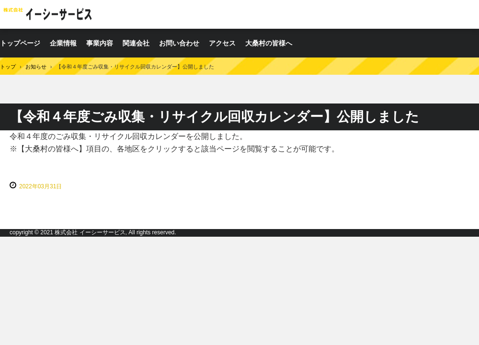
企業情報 (63, 43)
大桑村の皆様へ (268, 43)
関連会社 (136, 43)
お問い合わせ (179, 43)
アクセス (222, 43)
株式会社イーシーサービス (50, 14)
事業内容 (99, 43)
